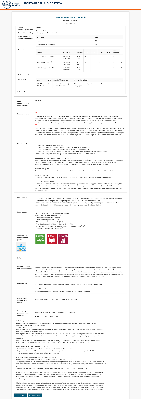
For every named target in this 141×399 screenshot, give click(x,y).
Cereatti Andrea (42, 57)
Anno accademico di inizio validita (23, 103)
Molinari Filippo (42, 68)
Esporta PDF (20, 395)
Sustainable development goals (22, 237)
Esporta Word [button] (35, 395)
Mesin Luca (41, 62)
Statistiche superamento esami (30, 92)
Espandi (39, 75)
